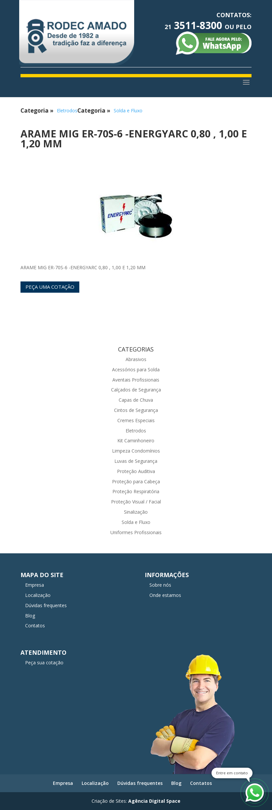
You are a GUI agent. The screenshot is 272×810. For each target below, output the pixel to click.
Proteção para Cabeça (136, 481)
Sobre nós (160, 585)
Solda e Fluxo (128, 110)
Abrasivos (136, 359)
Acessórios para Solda (136, 369)
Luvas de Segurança (135, 461)
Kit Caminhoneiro (135, 440)
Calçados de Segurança (136, 390)
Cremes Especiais (136, 420)
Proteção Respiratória (135, 491)
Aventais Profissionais (135, 380)
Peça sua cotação (44, 662)
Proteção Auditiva (136, 471)
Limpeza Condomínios (136, 451)
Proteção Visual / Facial (136, 501)
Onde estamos (165, 595)
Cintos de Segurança (136, 410)
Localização (38, 595)
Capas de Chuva (136, 400)
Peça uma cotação (49, 286)
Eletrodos (67, 110)
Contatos (35, 625)
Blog (30, 615)
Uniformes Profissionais (136, 532)
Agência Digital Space (154, 801)
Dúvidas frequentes (46, 605)
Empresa (34, 585)
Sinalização (136, 512)
